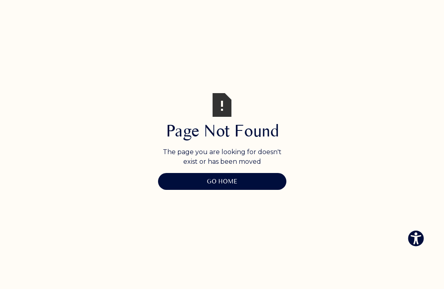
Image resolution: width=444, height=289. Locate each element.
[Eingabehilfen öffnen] (416, 238)
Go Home (222, 181)
